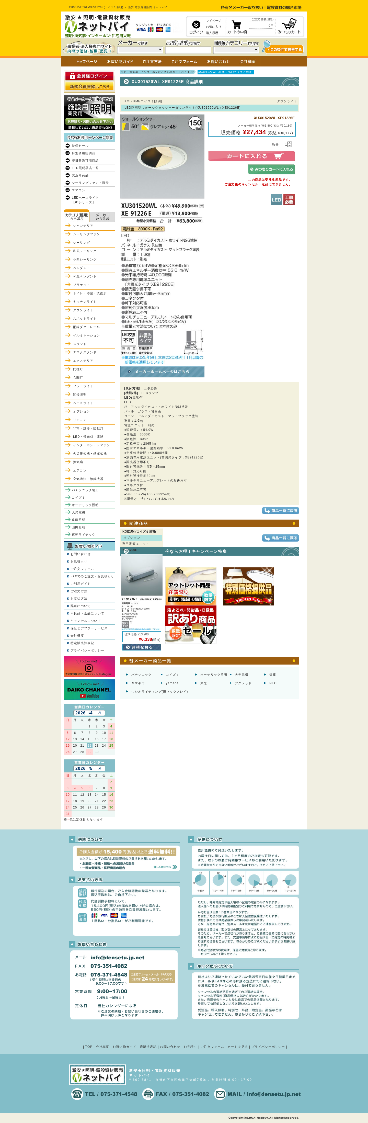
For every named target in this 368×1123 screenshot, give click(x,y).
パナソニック (141, 675)
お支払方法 (79, 598)
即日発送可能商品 (85, 160)
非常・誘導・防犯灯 (88, 428)
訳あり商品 (80, 175)
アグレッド (243, 683)
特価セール (80, 146)
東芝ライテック (83, 534)
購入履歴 (212, 33)
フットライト (83, 386)
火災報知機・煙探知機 (90, 453)
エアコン (78, 190)
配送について (81, 606)
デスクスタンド (85, 352)
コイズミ (172, 675)
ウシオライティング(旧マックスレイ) (159, 691)
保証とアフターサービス (89, 628)
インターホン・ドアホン (91, 445)
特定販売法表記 (82, 643)
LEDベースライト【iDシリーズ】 (85, 200)
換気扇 (78, 462)
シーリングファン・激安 (90, 183)
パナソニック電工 (85, 490)
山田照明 (78, 527)
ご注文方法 (79, 591)
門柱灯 (78, 369)
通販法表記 (148, 1047)
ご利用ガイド (81, 584)
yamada (172, 683)
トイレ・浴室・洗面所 (90, 293)
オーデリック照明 (213, 675)
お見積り (190, 1047)
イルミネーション (86, 335)
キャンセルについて (86, 621)
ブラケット (81, 285)
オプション (81, 411)
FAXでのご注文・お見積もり (92, 576)
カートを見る (238, 1047)
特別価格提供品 (83, 153)
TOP (89, 1047)
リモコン (80, 420)
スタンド (80, 344)
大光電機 (241, 675)
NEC (273, 683)
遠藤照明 (78, 520)
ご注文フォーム (82, 569)
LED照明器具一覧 (85, 168)
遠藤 (272, 675)
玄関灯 (78, 377)
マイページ (213, 21)
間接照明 (80, 394)
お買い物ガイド (124, 1047)
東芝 (203, 683)
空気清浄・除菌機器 (88, 479)
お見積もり (79, 561)
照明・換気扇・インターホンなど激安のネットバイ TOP (157, 72)
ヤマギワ (138, 683)
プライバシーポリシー (87, 650)
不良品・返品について (87, 613)
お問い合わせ (81, 554)
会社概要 (77, 635)
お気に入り (213, 27)
